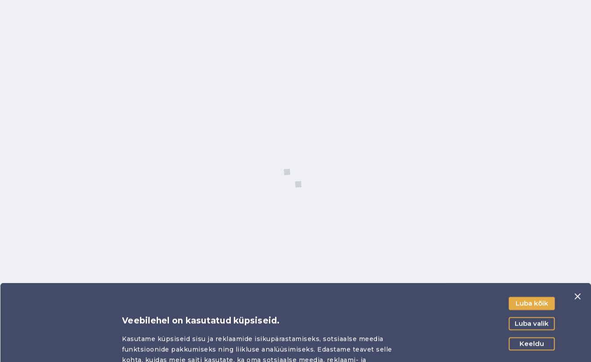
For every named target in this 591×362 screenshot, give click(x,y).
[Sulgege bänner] (577, 225)
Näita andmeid (480, 344)
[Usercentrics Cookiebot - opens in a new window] (56, 344)
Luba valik (531, 251)
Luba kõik (532, 231)
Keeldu (531, 272)
